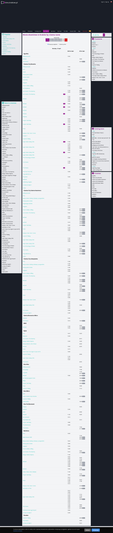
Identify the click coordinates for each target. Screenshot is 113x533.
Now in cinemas (10, 103)
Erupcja (24, 406)
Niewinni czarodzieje (7, 190)
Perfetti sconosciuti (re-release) (99, 70)
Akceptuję (95, 530)
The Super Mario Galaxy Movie (99, 75)
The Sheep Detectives (97, 150)
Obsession (94, 162)
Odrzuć (87, 530)
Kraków (96, 35)
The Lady (4, 251)
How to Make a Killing (28, 85)
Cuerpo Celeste (5, 127)
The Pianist (4, 253)
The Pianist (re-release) (97, 61)
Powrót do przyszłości (7, 216)
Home (23, 31)
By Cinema (46, 31)
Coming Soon (38, 31)
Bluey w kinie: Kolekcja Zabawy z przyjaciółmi (33, 198)
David (24, 72)
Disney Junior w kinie (27, 74)
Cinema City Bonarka (30, 64)
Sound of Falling (26, 138)
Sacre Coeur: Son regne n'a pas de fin (32, 351)
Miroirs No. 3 (95, 44)
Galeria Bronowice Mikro (31, 315)
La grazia (25, 372)
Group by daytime (53, 44)
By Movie (53, 31)
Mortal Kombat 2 (96, 143)
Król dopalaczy (26, 88)
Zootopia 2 (4, 268)
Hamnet (25, 409)
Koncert (4, 164)
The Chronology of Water (29, 157)
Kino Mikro (27, 391)
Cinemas (97, 173)
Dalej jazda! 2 (5, 129)
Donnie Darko (26, 77)
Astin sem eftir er (6, 112)
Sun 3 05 (66, 40)
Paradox (26, 515)
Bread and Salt (5, 125)
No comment (26, 417)
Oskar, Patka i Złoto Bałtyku (29, 472)
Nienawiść (4, 188)
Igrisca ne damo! (96, 157)
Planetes (25, 116)
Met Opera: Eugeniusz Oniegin (9, 175)
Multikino (26, 431)
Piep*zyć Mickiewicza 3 (7, 210)
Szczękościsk (5, 240)
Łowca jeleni (26, 401)
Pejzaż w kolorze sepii (7, 208)
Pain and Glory (5, 205)
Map (79, 31)
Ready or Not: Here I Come (29, 133)
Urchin (93, 79)
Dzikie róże (4, 142)
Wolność (25, 179)
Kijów (25, 331)
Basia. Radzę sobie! (6, 116)
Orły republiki (5, 201)
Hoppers (25, 82)
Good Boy (25, 79)
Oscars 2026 (73, 31)
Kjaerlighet (4, 162)
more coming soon (97, 170)
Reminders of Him (27, 488)
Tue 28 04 (51, 40)
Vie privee (25, 176)
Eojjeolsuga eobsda (27, 203)
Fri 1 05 (61, 40)
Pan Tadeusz (5, 207)
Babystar (25, 336)
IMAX (25, 323)
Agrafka (26, 53)
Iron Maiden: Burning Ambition (99, 159)
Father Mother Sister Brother (30, 396)
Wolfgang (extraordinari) (98, 145)
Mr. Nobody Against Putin (29, 378)
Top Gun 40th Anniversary (98, 153)
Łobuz (24, 188)
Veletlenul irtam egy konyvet (29, 510)
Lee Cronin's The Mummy (29, 91)
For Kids (66, 31)
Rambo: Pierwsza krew (7, 223)
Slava (3, 232)
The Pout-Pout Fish (27, 171)
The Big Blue (5, 244)
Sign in (102, 2)
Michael (24, 59)
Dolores (4, 136)
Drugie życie (5, 140)
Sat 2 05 (63, 40)
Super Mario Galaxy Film (28, 141)
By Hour (59, 31)
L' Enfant (4, 168)
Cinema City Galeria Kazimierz (32, 190)
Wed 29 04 (54, 40)
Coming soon (99, 129)
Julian (24, 412)
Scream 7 (25, 136)
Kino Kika (26, 364)
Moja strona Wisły (6, 182)
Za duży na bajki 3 (27, 185)
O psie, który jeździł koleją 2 (8, 195)
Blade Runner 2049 (27, 437)
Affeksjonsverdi (26, 56)
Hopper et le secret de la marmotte (100, 161)
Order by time (62, 44)
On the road (5, 197)
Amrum (3, 107)
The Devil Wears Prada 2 (98, 132)
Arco (24, 69)
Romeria (94, 164)
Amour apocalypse (96, 141)
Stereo (3, 236)
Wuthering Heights (27, 182)
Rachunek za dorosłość (7, 221)
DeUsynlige (25, 369)
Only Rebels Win (26, 419)
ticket (84, 61)
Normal (24, 110)
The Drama (25, 61)
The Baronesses (27, 425)
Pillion (24, 380)
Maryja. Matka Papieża (28, 341)
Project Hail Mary (27, 120)
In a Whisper (5, 157)
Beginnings (4, 118)
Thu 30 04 (57, 40)
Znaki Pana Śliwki (96, 168)
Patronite (85, 31)
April (24, 393)
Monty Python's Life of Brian (29, 344)
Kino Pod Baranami (29, 404)
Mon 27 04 (47, 40)
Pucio (24, 128)
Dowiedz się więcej (17, 530)
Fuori (93, 134)
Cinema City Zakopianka (31, 259)
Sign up (107, 2)
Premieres (30, 31)
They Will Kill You (27, 174)
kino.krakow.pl (11, 2)
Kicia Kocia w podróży (7, 160)
